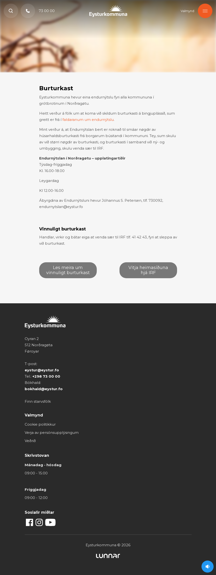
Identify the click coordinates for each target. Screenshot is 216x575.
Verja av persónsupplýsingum (52, 432)
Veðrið (30, 440)
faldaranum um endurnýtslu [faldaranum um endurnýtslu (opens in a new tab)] (88, 119)
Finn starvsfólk (38, 401)
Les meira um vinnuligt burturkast (68, 270)
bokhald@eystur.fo (44, 389)
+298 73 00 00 (46, 376)
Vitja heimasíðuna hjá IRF (148, 270)
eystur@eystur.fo (42, 370)
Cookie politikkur (40, 424)
